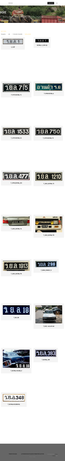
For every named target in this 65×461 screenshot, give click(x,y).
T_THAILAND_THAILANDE (17, 34)
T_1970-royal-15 (16, 138)
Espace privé (51, 3)
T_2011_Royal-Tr (48, 235)
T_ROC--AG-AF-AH (48, 326)
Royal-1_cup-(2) (42, 45)
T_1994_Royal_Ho (16, 183)
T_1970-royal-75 (48, 138)
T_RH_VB (16, 317)
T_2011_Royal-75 (48, 183)
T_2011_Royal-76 (16, 229)
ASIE (9, 34)
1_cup (13, 47)
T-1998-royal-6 (49, 93)
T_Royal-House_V (16, 370)
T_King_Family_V (46, 270)
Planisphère (3, 34)
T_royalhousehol (14, 404)
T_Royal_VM (46, 359)
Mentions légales (32, 456)
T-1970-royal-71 (16, 95)
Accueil (3, 31)
